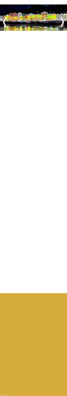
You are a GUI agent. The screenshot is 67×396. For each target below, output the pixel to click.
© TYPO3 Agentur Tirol (5, 395)
